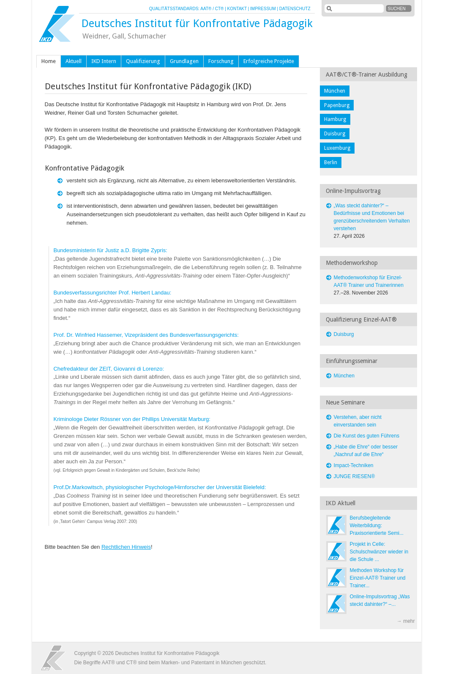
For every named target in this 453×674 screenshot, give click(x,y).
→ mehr (406, 621)
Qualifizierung (143, 61)
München (334, 91)
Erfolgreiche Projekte (268, 61)
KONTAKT (237, 8)
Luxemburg (337, 148)
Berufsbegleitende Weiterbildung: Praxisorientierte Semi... (377, 525)
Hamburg (335, 119)
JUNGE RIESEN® (354, 476)
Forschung (221, 61)
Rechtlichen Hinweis (126, 547)
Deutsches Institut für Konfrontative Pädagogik (197, 23)
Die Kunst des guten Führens (366, 436)
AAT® (205, 8)
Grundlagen (184, 61)
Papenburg (336, 105)
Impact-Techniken (354, 465)
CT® (219, 8)
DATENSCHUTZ (295, 8)
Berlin (330, 162)
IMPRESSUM (263, 8)
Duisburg (334, 134)
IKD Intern (103, 61)
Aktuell (73, 61)
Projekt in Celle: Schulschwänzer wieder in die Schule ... (379, 551)
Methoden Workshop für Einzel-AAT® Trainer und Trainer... (378, 578)
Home (48, 61)
